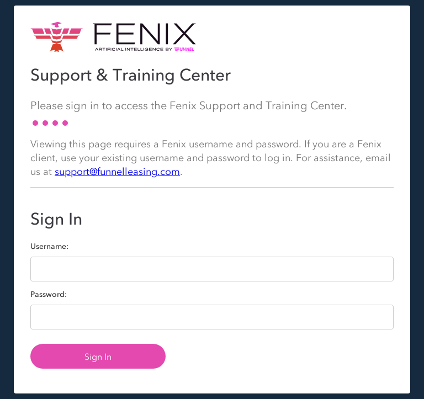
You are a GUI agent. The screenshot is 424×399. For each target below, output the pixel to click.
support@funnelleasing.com (117, 172)
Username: (49, 246)
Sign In (98, 356)
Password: (48, 294)
